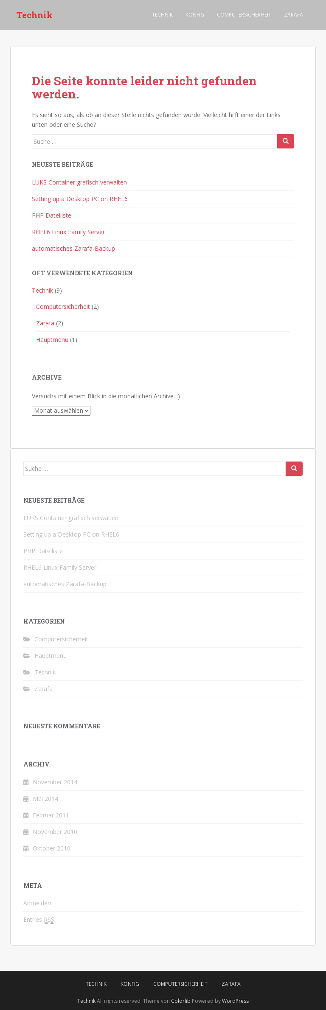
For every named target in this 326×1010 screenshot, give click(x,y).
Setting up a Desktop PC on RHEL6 (80, 199)
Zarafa (293, 14)
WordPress (235, 1000)
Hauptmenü (52, 340)
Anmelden (37, 903)
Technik (35, 14)
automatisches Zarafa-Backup (73, 248)
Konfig (194, 14)
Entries (38, 919)
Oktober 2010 (51, 848)
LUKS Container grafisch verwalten (79, 182)
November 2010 (55, 832)
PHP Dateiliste (51, 215)
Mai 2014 (45, 799)
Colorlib (181, 1000)
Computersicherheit (244, 14)
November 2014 (55, 782)
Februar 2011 (51, 815)
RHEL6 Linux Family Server (68, 232)
